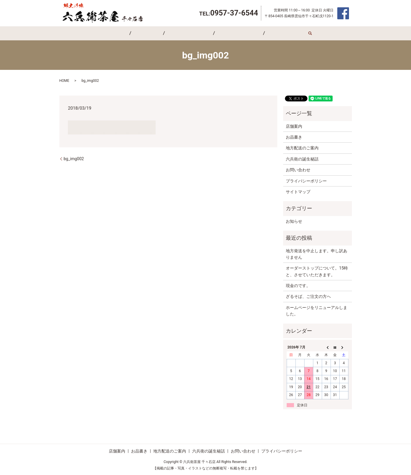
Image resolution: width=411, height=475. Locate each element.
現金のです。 (298, 285)
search (289, 33)
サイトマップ (298, 191)
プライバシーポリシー (306, 181)
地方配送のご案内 (189, 33)
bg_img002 (74, 158)
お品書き (155, 33)
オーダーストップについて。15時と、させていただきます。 (317, 271)
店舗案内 (130, 33)
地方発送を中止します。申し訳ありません (316, 254)
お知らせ (294, 221)
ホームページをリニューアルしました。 (316, 310)
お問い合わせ (268, 33)
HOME (64, 81)
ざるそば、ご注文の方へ (308, 296)
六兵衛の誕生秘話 (230, 33)
